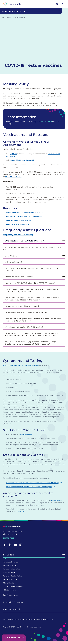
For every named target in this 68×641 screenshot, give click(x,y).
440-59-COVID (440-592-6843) (22, 160)
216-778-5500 (56, 500)
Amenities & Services (11, 562)
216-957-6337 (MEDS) (13, 177)
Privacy (39, 619)
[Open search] (57, 4)
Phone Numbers (9, 583)
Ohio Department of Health (17, 224)
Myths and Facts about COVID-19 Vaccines (23, 212)
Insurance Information (11, 569)
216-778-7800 (8, 538)
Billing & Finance (9, 565)
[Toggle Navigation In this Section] (31, 11)
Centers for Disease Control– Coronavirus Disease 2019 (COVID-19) (32, 483)
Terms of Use (48, 619)
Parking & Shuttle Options (12, 576)
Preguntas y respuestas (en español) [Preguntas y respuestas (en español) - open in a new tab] (18, 235)
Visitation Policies (9, 590)
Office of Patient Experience (13, 586)
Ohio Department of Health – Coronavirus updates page (29, 487)
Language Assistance (11, 619)
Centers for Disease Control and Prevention (24, 216)
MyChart (13, 154)
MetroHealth (6, 17)
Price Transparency (27, 619)
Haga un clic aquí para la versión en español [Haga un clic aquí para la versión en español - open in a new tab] (21, 365)
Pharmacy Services (10, 579)
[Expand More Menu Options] (62, 4)
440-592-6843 (46, 122)
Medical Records (9, 572)
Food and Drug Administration (18, 220)
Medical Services (19, 17)
